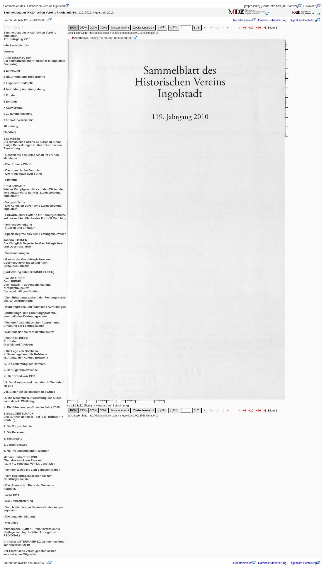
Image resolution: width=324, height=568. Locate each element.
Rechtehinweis (242, 20)
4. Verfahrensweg (15, 444)
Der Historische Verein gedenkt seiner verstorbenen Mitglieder (29, 552)
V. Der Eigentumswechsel (21, 370)
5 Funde (9, 95)
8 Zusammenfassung (17, 113)
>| (265, 27)
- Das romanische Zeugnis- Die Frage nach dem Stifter (22, 172)
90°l (162, 27)
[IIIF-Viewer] (290, 6)
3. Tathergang (12, 438)
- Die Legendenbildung (19, 516)
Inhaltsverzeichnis (16, 45)
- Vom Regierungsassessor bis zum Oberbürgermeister (27, 477)
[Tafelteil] (9, 132)
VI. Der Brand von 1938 (19, 376)
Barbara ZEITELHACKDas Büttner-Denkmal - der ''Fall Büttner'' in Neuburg (33, 417)
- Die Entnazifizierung (18, 500)
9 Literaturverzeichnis (18, 120)
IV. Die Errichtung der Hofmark (24, 364)
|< (205, 27)
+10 (251, 27)
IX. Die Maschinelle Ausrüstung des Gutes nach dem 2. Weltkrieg (32, 399)
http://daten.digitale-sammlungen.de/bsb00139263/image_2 (123, 32)
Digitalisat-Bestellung (303, 20)
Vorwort (8, 51)
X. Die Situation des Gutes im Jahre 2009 (31, 407)
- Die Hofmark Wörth (17, 164)
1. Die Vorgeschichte (17, 426)
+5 (244, 27)
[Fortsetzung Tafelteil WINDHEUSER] (28, 272)
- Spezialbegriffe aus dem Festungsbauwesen (34, 234)
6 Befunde (10, 101)
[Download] (309, 6)
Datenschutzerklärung (272, 20)
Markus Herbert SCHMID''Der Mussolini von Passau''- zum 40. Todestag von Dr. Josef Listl (29, 460)
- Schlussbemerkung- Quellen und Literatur (19, 226)
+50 (258, 27)
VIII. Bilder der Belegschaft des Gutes (29, 391)
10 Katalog (10, 126)
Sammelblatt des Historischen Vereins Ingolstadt (34, 6)
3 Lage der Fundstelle (18, 83)
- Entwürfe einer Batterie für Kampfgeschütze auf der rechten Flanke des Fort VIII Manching (34, 216)
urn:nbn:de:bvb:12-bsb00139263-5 (25, 20)
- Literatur (10, 180)
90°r (173, 27)
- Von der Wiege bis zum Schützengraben (31, 469)
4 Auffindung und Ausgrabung (24, 89)
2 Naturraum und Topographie (24, 76)
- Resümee (10, 522)
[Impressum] (252, 6)
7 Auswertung (13, 107)
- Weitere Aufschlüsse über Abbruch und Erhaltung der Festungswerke (31, 324)
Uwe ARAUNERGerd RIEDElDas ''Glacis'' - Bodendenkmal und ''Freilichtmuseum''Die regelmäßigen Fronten (27, 284)
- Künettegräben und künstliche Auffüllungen (34, 306)
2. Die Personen (14, 432)
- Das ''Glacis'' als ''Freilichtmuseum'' (28, 332)
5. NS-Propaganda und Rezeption (26, 450)
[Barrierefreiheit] (271, 6)
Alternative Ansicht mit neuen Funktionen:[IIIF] (102, 37)
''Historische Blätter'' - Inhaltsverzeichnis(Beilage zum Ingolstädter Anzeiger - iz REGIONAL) (31, 532)
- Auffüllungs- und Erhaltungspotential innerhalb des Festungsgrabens (29, 314)
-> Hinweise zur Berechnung (110, 405)
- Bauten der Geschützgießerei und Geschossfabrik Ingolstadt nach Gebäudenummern (27, 263)
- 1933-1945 (11, 494)
